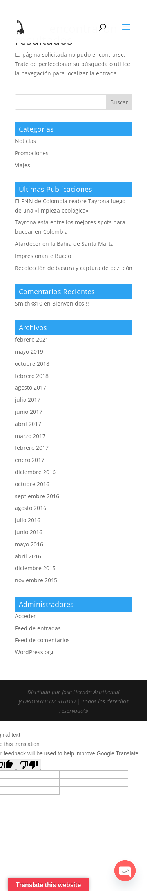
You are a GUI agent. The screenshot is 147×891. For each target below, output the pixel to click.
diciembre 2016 (35, 472)
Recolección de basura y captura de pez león (73, 268)
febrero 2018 (32, 375)
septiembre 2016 (37, 496)
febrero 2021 (32, 339)
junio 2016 (28, 532)
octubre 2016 (32, 484)
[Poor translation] (28, 764)
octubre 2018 (32, 363)
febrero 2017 (32, 447)
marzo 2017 (30, 436)
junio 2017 (28, 411)
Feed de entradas (38, 628)
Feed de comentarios (42, 640)
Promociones (32, 153)
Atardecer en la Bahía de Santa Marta (64, 243)
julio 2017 (27, 399)
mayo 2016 (29, 544)
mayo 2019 (29, 351)
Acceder (25, 616)
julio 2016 (27, 520)
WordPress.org (34, 652)
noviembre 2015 (36, 580)
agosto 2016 (30, 508)
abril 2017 (28, 424)
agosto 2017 (30, 387)
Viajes (22, 165)
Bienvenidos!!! (70, 303)
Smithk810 (28, 303)
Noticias (25, 141)
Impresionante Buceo (43, 255)
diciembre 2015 (35, 568)
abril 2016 (28, 556)
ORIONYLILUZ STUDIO (49, 701)
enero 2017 (29, 459)
